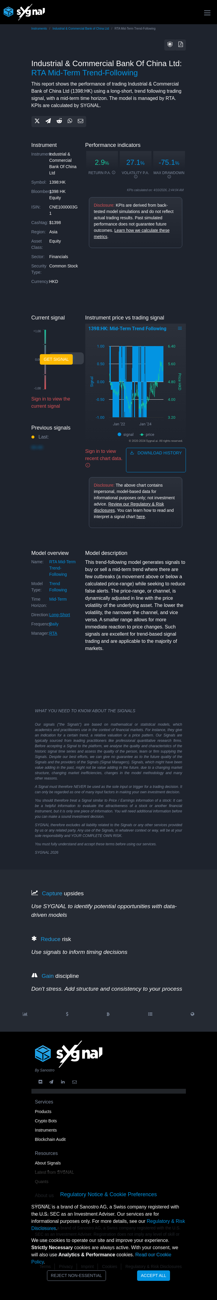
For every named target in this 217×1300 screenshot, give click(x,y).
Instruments (39, 28)
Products (43, 1111)
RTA (53, 633)
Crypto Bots (46, 1120)
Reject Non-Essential (76, 1275)
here (140, 516)
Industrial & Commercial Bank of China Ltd (81, 28)
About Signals (48, 1163)
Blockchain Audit (50, 1139)
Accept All (153, 1275)
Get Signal (56, 359)
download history (156, 452)
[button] (170, 45)
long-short (59, 614)
